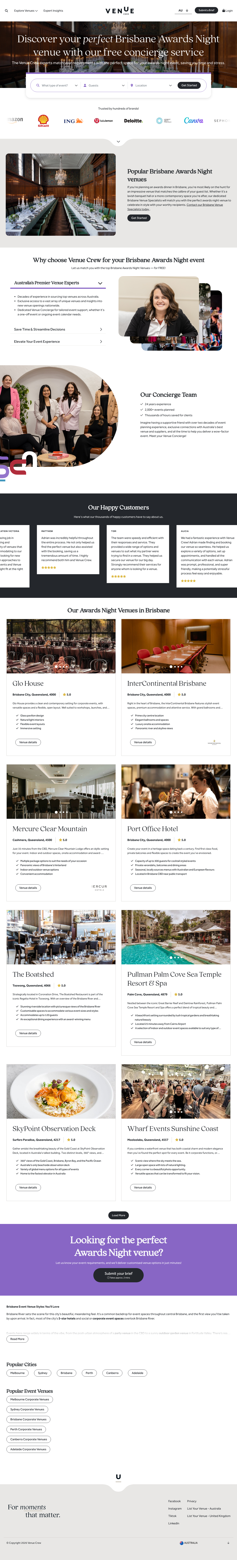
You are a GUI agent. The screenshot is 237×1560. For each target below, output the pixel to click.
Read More (17, 1339)
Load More (118, 1215)
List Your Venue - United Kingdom (209, 1516)
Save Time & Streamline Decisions (39, 329)
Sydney (42, 1373)
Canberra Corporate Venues (28, 1439)
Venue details (28, 742)
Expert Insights (53, 10)
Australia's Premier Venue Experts (46, 283)
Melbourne (17, 1373)
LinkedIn (173, 1523)
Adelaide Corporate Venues (28, 1449)
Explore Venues (24, 10)
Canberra (112, 1373)
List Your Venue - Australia (204, 1508)
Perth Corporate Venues (26, 1429)
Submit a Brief (206, 10)
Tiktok (172, 1516)
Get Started (189, 85)
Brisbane (66, 1373)
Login (227, 10)
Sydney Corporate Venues (27, 1409)
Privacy (191, 1501)
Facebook (174, 1501)
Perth (89, 1373)
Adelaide (137, 1373)
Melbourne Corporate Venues (29, 1399)
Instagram (175, 1508)
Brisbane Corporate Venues (28, 1419)
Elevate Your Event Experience (37, 341)
